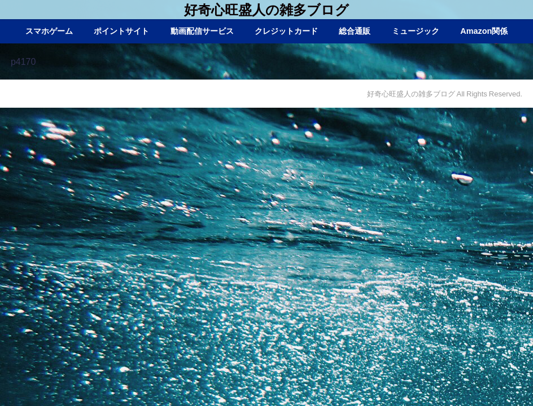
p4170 (23, 61)
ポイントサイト (121, 31)
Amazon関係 (484, 31)
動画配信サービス (202, 31)
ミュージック (415, 31)
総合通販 (354, 31)
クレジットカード (286, 31)
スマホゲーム (49, 31)
